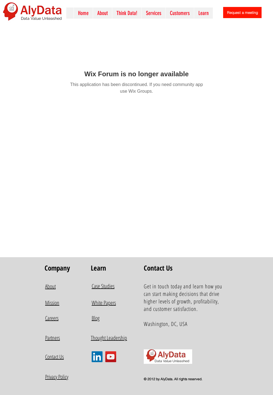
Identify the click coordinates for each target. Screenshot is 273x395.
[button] (153, 13)
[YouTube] (110, 356)
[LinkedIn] (97, 356)
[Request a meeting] (242, 12)
